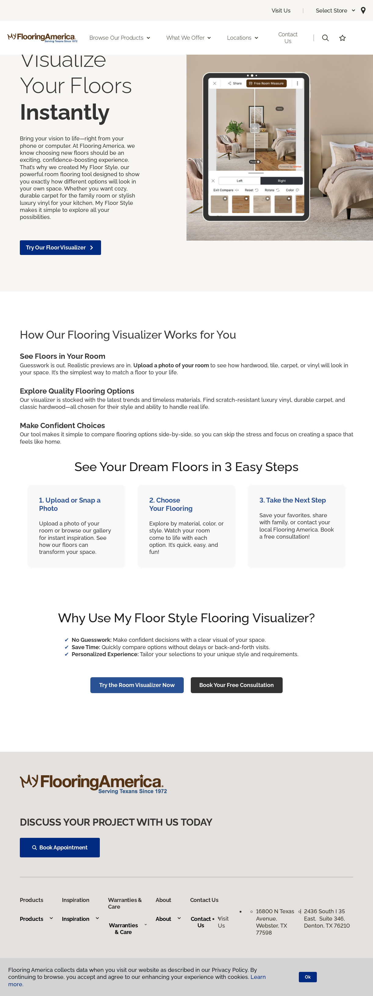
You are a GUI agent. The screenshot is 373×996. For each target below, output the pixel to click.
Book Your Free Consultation (236, 685)
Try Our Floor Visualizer (60, 247)
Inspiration (81, 919)
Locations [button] (243, 38)
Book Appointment (60, 847)
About (169, 919)
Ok (308, 977)
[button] (336, 10)
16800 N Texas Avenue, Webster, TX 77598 (275, 922)
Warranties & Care (128, 928)
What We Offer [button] (189, 38)
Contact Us (288, 37)
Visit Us (281, 10)
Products (37, 919)
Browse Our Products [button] (120, 38)
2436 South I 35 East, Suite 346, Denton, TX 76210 (327, 918)
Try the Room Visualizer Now (137, 685)
